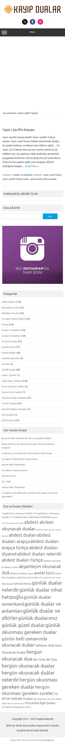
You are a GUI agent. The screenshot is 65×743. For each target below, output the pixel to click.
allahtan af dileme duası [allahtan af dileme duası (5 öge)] (21, 573)
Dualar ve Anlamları (23, 175)
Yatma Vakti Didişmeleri (13, 487)
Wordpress (48, 740)
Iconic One (15, 740)
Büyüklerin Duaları (11, 313)
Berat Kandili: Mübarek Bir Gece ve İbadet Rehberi (26, 438)
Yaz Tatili (6, 481)
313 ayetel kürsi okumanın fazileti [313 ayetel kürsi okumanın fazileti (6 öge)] (30, 517)
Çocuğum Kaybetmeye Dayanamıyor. (20, 459)
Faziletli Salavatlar (11, 358)
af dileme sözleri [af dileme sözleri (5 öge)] (10, 567)
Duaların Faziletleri (11, 336)
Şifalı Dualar (8, 420)
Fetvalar (6, 364)
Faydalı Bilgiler (9, 352)
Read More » (32, 166)
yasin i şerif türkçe (53, 175)
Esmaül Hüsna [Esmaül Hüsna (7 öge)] (22, 583)
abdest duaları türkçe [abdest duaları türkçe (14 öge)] (22, 560)
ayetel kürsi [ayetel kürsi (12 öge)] (44, 573)
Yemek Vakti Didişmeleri (13, 464)
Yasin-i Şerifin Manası (18, 130)
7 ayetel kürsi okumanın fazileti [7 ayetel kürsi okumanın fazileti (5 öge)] (17, 513)
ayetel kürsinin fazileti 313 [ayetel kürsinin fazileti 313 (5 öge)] (29, 577)
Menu (32, 32)
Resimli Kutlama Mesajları (14, 409)
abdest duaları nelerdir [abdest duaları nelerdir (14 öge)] (39, 553)
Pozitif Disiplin (9, 403)
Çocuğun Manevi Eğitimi (13, 318)
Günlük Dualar (9, 369)
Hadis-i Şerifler (9, 375)
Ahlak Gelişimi (8, 302)
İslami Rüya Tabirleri (12, 381)
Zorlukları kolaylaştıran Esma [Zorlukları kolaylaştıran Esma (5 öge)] (16, 707)
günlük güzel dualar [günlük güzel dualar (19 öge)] (23, 625)
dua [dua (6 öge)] (4, 583)
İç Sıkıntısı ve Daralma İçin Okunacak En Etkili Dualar (27, 453)
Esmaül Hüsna (9, 347)
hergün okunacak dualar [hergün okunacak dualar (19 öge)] (28, 665)
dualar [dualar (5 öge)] (10, 584)
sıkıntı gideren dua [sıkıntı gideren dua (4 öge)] (16, 703)
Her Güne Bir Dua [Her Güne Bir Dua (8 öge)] (45, 659)
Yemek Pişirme (9, 476)
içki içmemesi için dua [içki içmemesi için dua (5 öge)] (44, 699)
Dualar (5, 324)
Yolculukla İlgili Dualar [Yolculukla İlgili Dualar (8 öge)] (40, 703)
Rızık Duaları (8, 414)
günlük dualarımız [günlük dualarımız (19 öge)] (37, 618)
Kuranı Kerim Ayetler (12, 392)
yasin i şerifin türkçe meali (15, 179)
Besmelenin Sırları (10, 307)
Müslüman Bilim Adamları (14, 398)
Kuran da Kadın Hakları (13, 386)
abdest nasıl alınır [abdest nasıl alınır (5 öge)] (52, 561)
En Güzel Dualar (10, 341)
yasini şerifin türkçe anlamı (43, 179)
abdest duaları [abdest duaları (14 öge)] (23, 535)
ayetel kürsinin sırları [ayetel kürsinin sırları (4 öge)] (52, 578)
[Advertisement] (32, 74)
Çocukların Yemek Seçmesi (15, 470)
